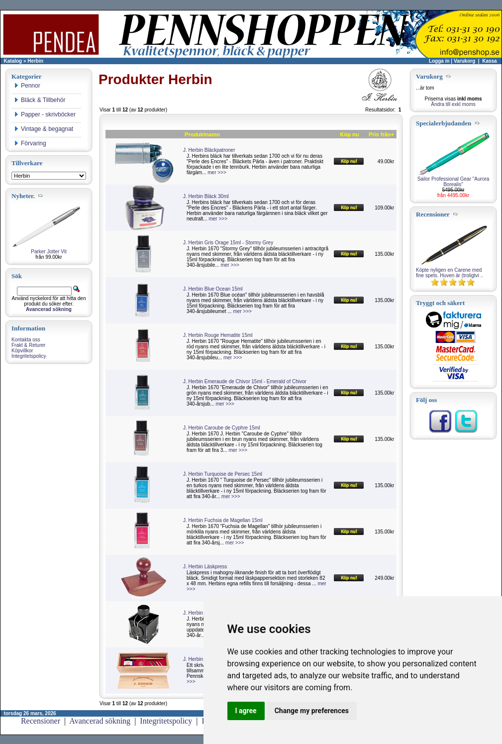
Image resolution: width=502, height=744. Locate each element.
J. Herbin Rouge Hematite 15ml (218, 335)
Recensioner (40, 721)
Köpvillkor (22, 350)
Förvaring (30, 143)
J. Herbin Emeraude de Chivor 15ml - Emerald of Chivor (244, 381)
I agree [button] (246, 711)
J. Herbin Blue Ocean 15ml (213, 289)
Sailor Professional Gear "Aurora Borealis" (453, 181)
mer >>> (216, 172)
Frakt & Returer (28, 345)
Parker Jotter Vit (49, 251)
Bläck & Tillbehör (39, 100)
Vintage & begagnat (43, 128)
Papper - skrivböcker (45, 114)
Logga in (439, 61)
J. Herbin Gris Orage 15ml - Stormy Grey (228, 242)
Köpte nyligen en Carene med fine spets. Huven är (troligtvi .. (449, 272)
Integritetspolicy (28, 356)
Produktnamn (202, 134)
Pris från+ (381, 134)
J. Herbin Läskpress (205, 566)
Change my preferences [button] (312, 711)
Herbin (35, 61)
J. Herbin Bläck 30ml (206, 196)
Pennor (27, 85)
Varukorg (464, 61)
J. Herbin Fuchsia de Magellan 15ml (223, 520)
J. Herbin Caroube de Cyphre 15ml (221, 427)
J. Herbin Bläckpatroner (209, 150)
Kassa (489, 61)
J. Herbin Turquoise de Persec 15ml (222, 474)
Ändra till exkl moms (453, 104)
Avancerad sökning (99, 721)
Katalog (13, 61)
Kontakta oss (25, 339)
